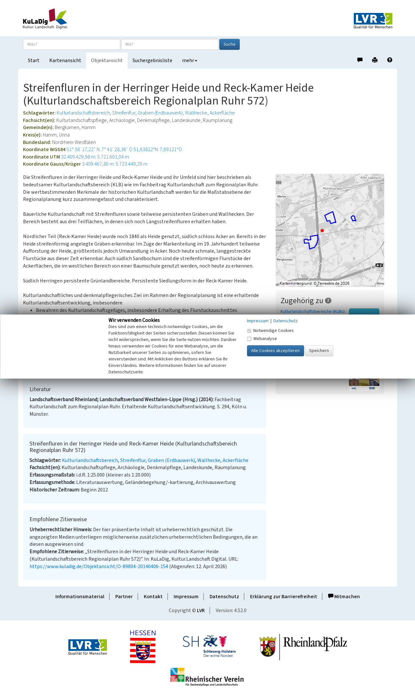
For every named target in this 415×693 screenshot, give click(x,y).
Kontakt (153, 596)
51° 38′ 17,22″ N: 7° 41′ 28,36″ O (99, 149)
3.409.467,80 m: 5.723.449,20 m (114, 164)
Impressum (186, 596)
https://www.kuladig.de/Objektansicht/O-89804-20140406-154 (98, 566)
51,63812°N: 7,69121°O (157, 149)
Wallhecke (196, 112)
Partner (124, 596)
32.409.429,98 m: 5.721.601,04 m (95, 156)
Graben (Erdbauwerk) (160, 112)
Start (34, 60)
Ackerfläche (222, 112)
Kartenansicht (65, 60)
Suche (230, 44)
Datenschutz (224, 596)
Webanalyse (262, 339)
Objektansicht (107, 60)
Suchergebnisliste (152, 60)
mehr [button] (189, 60)
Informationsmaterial (79, 596)
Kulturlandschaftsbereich (83, 112)
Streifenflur (123, 112)
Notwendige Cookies (270, 330)
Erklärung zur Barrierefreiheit (283, 596)
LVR (201, 610)
